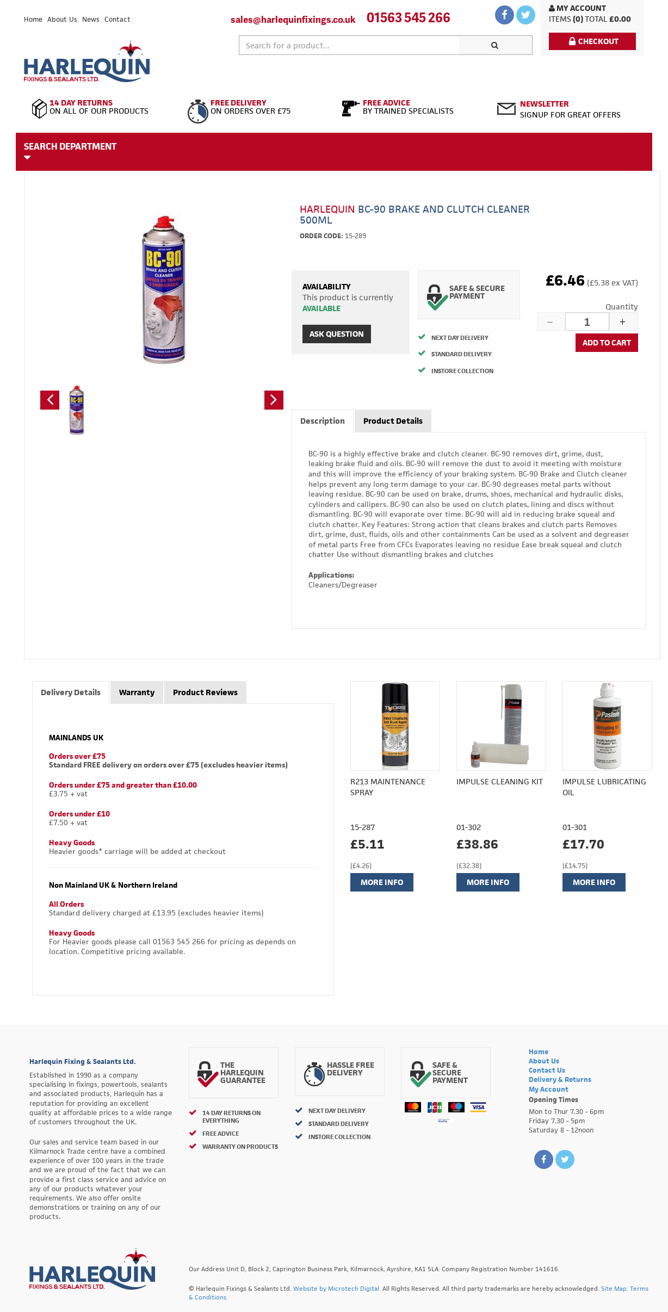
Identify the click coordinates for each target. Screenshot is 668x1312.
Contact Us (547, 1070)
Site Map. (614, 1288)
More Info (382, 882)
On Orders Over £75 (256, 107)
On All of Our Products (101, 107)
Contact (117, 19)
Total (596, 19)
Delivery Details (71, 692)
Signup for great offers (570, 109)
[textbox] (349, 45)
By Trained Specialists (411, 107)
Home (33, 19)
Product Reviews (205, 692)
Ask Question (337, 334)
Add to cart (607, 342)
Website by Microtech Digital (336, 1288)
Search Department (70, 151)
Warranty (136, 692)
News (91, 19)
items (560, 19)
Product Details (393, 421)
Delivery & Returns (560, 1079)
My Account (577, 8)
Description (322, 421)
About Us (62, 19)
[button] (49, 400)
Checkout (593, 41)
